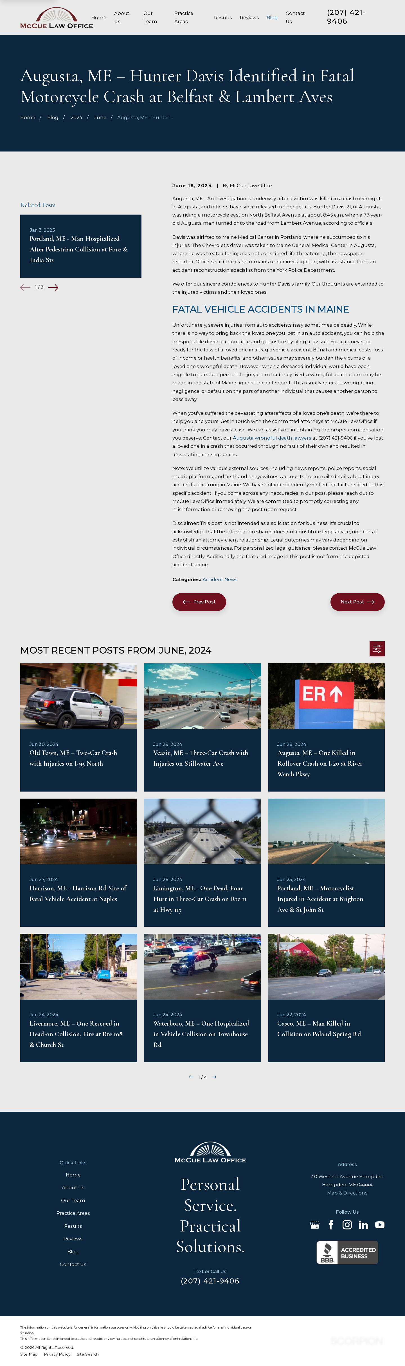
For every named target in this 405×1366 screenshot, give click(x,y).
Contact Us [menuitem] (295, 17)
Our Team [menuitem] (150, 17)
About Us (73, 1187)
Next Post (357, 602)
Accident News (219, 579)
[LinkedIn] (363, 1224)
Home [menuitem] (98, 17)
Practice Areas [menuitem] (183, 17)
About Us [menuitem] (121, 17)
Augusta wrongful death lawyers (272, 438)
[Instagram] (347, 1224)
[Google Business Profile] (315, 1224)
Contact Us (73, 1264)
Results (73, 1226)
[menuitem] (28, 1354)
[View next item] (53, 368)
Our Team (73, 1200)
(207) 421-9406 (346, 16)
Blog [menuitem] (272, 17)
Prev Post (199, 602)
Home (73, 1175)
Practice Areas (73, 1213)
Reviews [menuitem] (249, 17)
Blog (73, 1251)
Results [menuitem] (223, 17)
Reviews (73, 1239)
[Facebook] (331, 1224)
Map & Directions (347, 1193)
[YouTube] (379, 1224)
